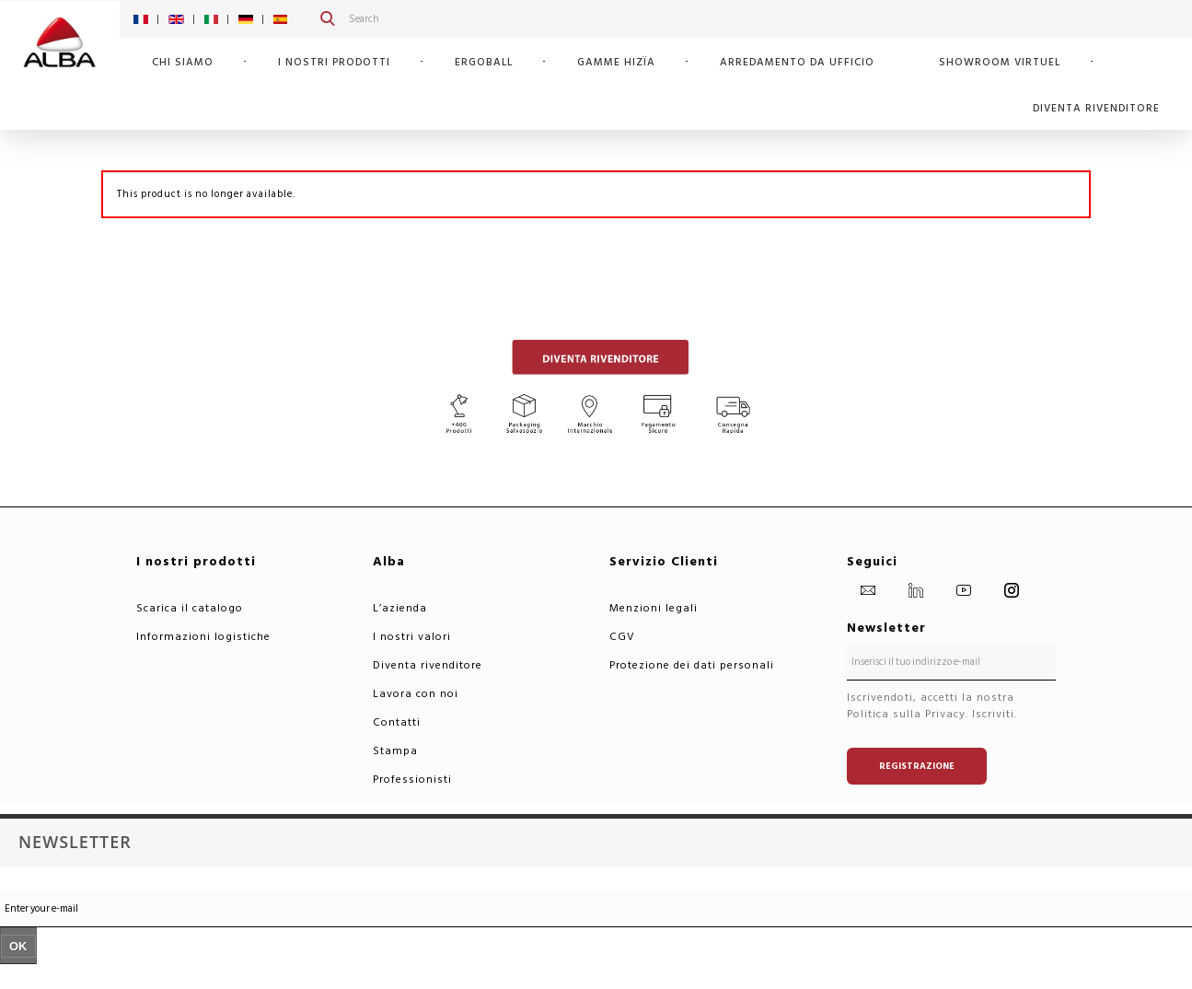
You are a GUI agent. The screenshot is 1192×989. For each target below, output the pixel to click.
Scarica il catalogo (189, 608)
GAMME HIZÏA (616, 62)
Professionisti (412, 779)
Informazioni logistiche (203, 637)
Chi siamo (183, 62)
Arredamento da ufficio (797, 62)
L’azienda (400, 608)
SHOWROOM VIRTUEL (999, 62)
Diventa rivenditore (1096, 108)
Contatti (397, 722)
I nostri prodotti (334, 62)
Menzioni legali (653, 608)
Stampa (395, 751)
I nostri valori (412, 637)
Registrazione (917, 766)
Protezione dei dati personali (691, 665)
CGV (622, 637)
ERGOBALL (484, 62)
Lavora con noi (415, 694)
